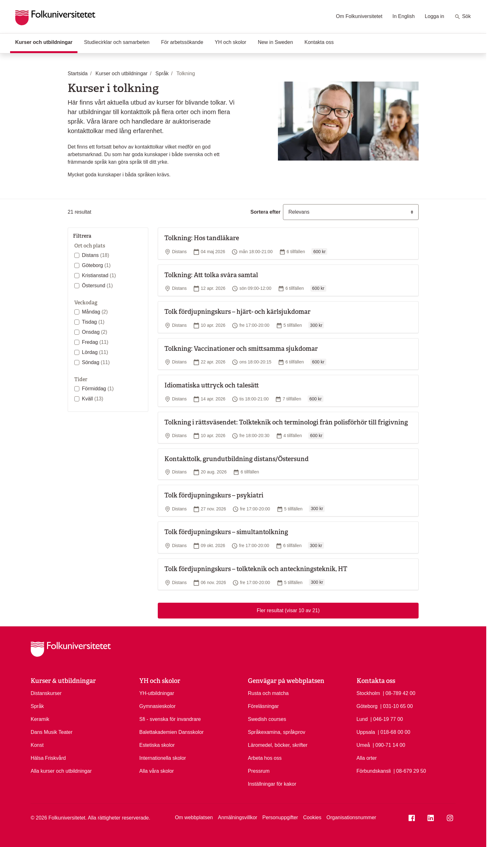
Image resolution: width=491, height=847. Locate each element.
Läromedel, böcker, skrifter (278, 745)
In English (403, 16)
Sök (462, 17)
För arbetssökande (182, 42)
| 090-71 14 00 (389, 744)
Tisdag (93, 322)
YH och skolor (230, 42)
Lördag (95, 352)
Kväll (92, 398)
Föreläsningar (263, 706)
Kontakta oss (319, 42)
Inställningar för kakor (272, 784)
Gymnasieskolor (157, 706)
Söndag (96, 362)
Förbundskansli (374, 771)
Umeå (363, 745)
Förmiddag (98, 388)
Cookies (312, 817)
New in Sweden (275, 42)
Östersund (97, 285)
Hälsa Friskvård (48, 758)
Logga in (434, 16)
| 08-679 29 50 (409, 770)
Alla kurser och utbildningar (61, 771)
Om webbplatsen (194, 817)
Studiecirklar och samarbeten (117, 42)
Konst (37, 745)
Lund (362, 719)
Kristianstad (99, 275)
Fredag (95, 342)
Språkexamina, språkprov (276, 732)
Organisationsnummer (351, 817)
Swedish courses (267, 719)
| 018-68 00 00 (394, 731)
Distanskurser (46, 693)
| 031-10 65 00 (396, 706)
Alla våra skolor (156, 771)
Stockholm (368, 693)
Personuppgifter (280, 817)
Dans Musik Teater (51, 732)
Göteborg (96, 265)
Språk (37, 706)
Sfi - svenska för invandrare (170, 719)
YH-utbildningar (156, 693)
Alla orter (367, 758)
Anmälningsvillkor (237, 817)
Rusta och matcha (268, 693)
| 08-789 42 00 (399, 693)
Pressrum (258, 771)
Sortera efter (265, 212)
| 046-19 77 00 (387, 719)
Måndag (95, 311)
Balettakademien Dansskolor (171, 732)
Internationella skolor (162, 758)
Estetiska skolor (157, 745)
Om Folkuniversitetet (359, 16)
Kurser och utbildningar (46, 42)
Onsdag (94, 332)
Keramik (40, 719)
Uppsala (366, 732)
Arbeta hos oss (265, 758)
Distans (95, 255)
